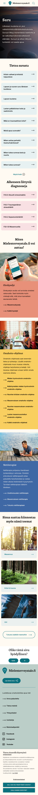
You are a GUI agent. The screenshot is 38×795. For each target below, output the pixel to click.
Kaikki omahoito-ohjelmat (15, 422)
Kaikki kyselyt (10, 311)
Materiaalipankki (10, 727)
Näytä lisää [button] (19, 174)
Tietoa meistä (9, 705)
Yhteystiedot (9, 712)
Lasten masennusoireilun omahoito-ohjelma (15, 415)
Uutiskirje (8, 720)
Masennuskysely (11, 304)
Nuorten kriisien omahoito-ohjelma (18, 394)
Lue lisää (15, 773)
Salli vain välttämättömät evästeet (19, 785)
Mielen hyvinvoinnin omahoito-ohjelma (17, 379)
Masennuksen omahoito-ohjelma (18, 400)
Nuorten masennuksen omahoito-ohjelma (18, 407)
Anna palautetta (10, 698)
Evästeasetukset (19, 779)
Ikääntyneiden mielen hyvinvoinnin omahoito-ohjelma (18, 387)
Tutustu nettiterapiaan (14, 505)
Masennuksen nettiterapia (15, 499)
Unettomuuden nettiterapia (15, 493)
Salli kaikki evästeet (19, 790)
